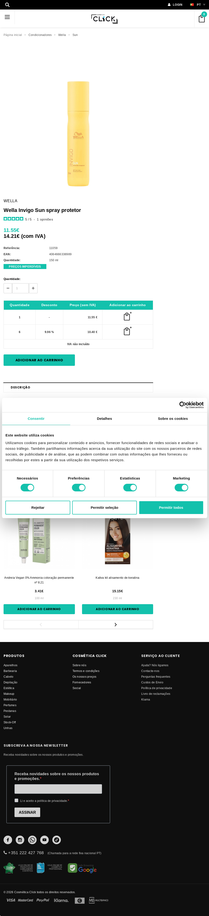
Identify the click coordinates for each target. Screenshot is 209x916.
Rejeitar (37, 507)
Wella (62, 35)
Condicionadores (40, 35)
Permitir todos (171, 507)
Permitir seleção (104, 507)
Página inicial (13, 35)
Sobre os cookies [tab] (173, 418)
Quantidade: (12, 279)
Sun (75, 35)
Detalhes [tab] (104, 418)
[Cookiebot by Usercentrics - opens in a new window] (183, 404)
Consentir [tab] (36, 418)
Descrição (20, 387)
